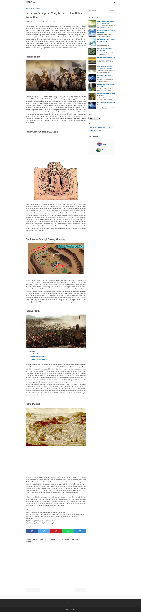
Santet (100, 130)
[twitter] (44, 531)
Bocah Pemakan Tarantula (38, 356)
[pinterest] (56, 531)
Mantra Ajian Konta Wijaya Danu (106, 57)
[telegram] (80, 531)
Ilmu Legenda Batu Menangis (38, 359)
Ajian (93, 127)
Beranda (70, 603)
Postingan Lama (80, 590)
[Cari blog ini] (114, 2)
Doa (109, 127)
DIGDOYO (30, 2)
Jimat (92, 130)
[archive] (94, 118)
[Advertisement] (56, 148)
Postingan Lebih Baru (33, 590)
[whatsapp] (68, 531)
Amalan (101, 127)
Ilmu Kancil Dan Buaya (36, 354)
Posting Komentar (51, 22)
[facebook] (32, 531)
